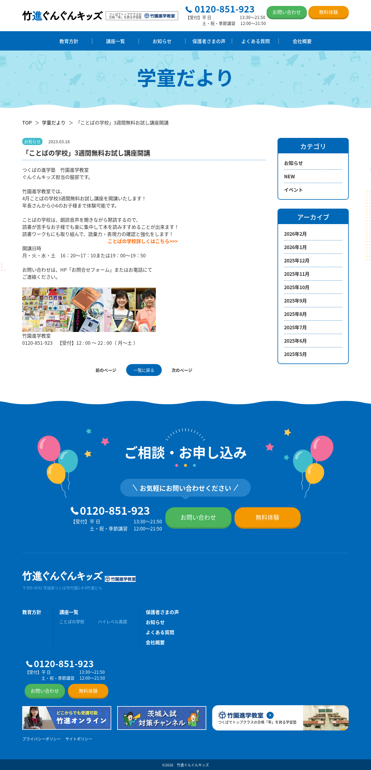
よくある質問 (255, 41)
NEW (289, 176)
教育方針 (68, 41)
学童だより (54, 122)
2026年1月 (295, 247)
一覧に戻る (144, 370)
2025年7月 (295, 327)
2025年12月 (297, 260)
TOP (27, 122)
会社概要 (302, 41)
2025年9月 (295, 300)
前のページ (106, 370)
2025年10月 (297, 287)
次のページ (182, 370)
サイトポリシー (78, 738)
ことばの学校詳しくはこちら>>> (142, 241)
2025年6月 (295, 340)
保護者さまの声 (209, 41)
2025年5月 (295, 354)
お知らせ (162, 41)
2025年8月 (295, 313)
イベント (293, 189)
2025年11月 (297, 273)
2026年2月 (295, 233)
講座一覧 (115, 41)
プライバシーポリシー (41, 738)
